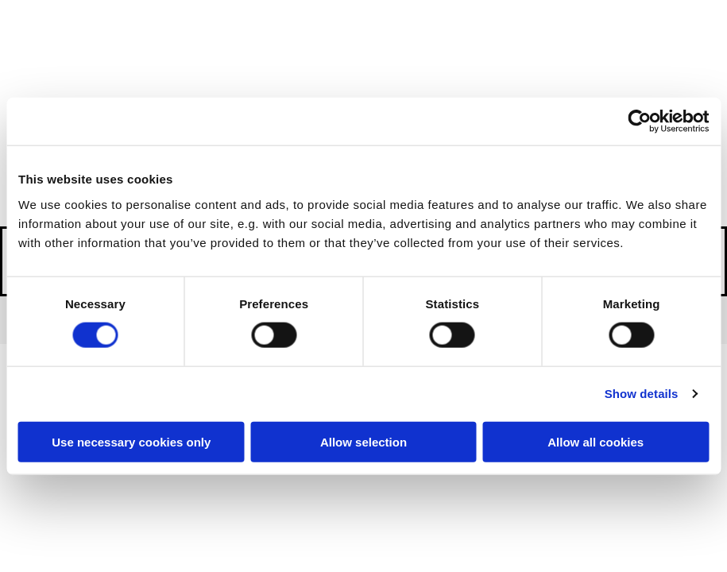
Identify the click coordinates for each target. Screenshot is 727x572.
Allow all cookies (595, 441)
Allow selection (363, 441)
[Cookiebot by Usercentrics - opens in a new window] (639, 121)
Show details (642, 393)
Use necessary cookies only (131, 441)
